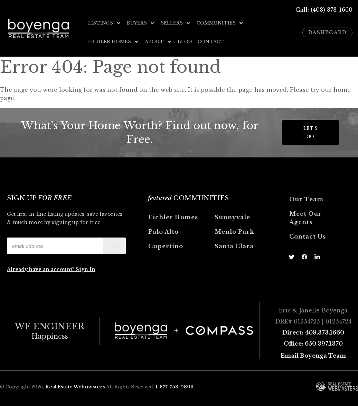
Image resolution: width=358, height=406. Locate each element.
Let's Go (310, 132)
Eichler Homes (113, 42)
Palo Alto (163, 231)
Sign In (85, 269)
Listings (104, 23)
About (158, 42)
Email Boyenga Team (313, 355)
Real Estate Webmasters (75, 387)
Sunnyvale (232, 217)
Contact (211, 42)
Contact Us (307, 236)
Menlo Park (234, 231)
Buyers (141, 23)
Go (114, 245)
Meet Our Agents (305, 217)
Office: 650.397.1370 (313, 343)
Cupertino (165, 246)
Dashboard (327, 32)
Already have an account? (41, 269)
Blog (185, 42)
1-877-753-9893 (175, 387)
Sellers (176, 23)
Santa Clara (234, 246)
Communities (220, 23)
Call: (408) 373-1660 (323, 9)
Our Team (306, 199)
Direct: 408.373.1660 (313, 332)
